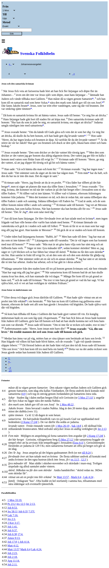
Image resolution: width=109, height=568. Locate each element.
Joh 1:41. (12, 526)
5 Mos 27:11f (85, 397)
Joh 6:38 (12, 534)
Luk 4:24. (36, 549)
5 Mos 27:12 (66, 439)
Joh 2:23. (12, 553)
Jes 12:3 (20, 503)
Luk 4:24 (88, 477)
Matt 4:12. (13, 545)
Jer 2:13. (30, 503)
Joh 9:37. (12, 530)
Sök (12, 33)
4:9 (23, 393)
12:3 (83, 459)
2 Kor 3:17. (13, 522)
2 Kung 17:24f (29, 422)
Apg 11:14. (13, 560)
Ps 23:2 (11, 503)
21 (10, 370)
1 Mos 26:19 (62, 425)
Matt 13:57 (63, 477)
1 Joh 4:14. (24, 541)
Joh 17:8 (12, 541)
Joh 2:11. (12, 564)
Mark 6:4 (76, 477)
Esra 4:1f (78, 442)
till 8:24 (86, 452)
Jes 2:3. (11, 519)
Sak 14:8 (76, 425)
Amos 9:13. (13, 538)
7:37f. (32, 511)
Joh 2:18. (12, 556)
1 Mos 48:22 (67, 404)
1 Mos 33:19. (14, 500)
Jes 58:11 (12, 511)
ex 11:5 (75, 459)
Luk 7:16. (12, 515)
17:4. (20, 534)
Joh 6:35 (23, 511)
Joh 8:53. (12, 507)
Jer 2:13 (102, 428)
